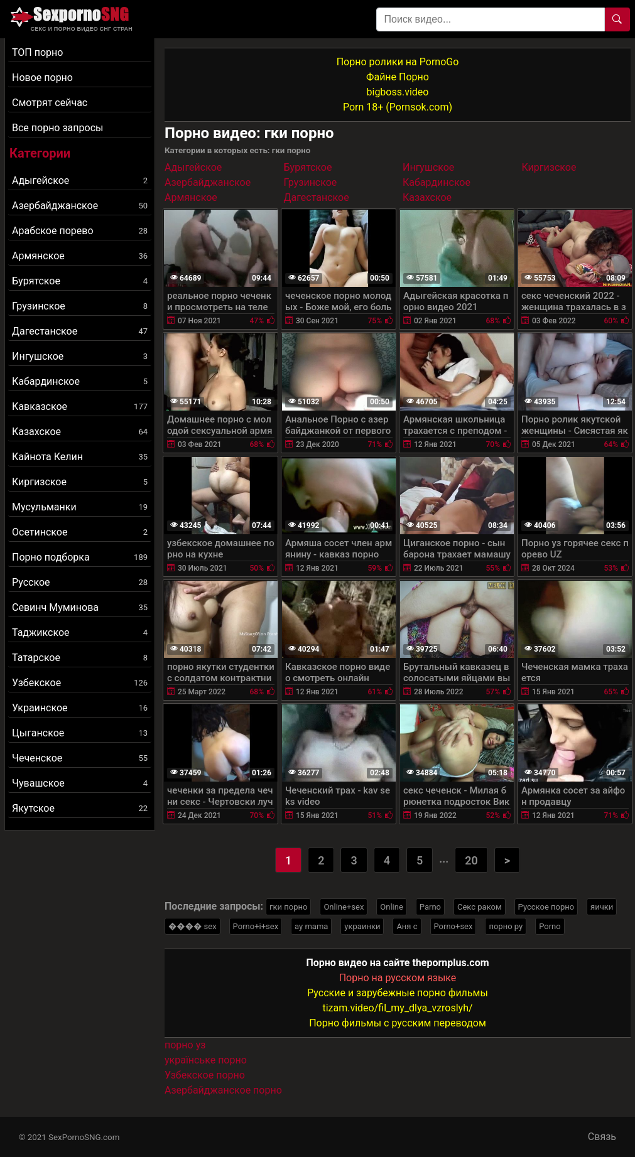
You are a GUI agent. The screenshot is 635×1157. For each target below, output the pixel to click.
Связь (602, 1137)
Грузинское (80, 306)
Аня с (406, 926)
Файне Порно (397, 77)
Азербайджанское (80, 206)
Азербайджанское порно (223, 1090)
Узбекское (80, 683)
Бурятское (80, 281)
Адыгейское (80, 180)
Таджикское (80, 632)
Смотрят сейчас (49, 103)
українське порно (206, 1060)
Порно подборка (80, 557)
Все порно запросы (57, 128)
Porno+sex (453, 926)
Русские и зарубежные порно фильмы (397, 993)
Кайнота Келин (80, 457)
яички (601, 907)
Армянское (80, 256)
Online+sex (343, 907)
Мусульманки (80, 507)
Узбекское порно (205, 1075)
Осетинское (80, 532)
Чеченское (80, 758)
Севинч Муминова (80, 607)
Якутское (80, 808)
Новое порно (42, 77)
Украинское (80, 708)
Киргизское (80, 482)
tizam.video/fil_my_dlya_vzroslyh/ (397, 1008)
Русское (80, 582)
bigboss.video (398, 92)
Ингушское (80, 356)
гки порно (288, 907)
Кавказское (80, 406)
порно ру (506, 926)
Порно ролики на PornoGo (398, 62)
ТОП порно (37, 52)
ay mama (311, 926)
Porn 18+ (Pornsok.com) (397, 107)
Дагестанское (80, 331)
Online (391, 907)
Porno (550, 926)
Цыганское (80, 733)
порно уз (185, 1045)
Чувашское (80, 783)
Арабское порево (80, 231)
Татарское (80, 658)
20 (471, 860)
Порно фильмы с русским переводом (397, 1023)
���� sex (192, 926)
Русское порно (546, 907)
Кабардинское (80, 381)
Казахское (80, 432)
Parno (430, 907)
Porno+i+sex (256, 926)
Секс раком (479, 907)
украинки (362, 926)
